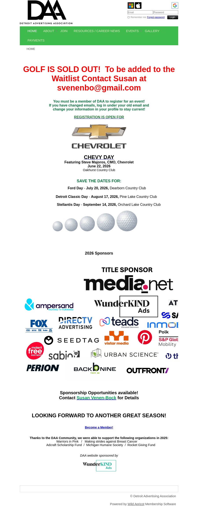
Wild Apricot (136, 504)
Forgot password (156, 17)
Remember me (138, 17)
